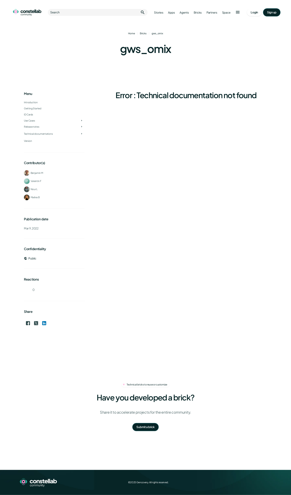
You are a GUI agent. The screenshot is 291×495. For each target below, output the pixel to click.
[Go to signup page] (271, 12)
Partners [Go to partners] (211, 12)
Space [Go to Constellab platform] (226, 12)
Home (131, 33)
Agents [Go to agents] (184, 12)
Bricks (143, 33)
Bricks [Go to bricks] (198, 12)
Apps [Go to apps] (171, 12)
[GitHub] (268, 482)
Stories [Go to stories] (158, 12)
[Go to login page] (254, 12)
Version (28, 140)
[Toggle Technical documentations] (82, 134)
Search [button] (97, 12)
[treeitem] (54, 115)
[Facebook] (242, 482)
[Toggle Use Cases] (82, 121)
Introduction (31, 102)
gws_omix (157, 33)
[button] (237, 12)
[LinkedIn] (259, 482)
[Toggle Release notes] (82, 127)
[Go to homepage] (27, 12)
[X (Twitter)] (250, 482)
